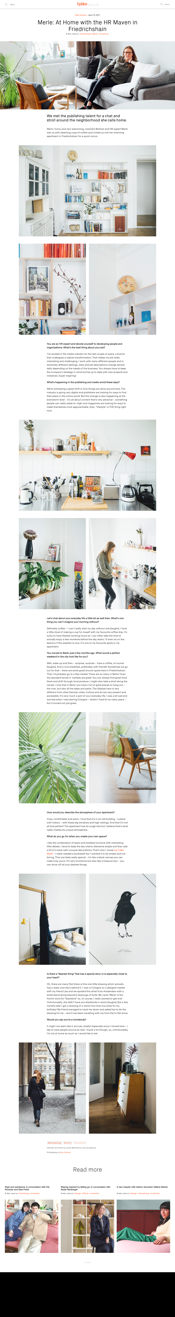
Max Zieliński (65, 1152)
